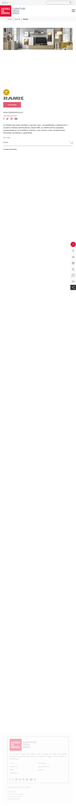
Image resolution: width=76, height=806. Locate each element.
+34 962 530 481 (10, 116)
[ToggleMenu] (73, 10)
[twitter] (73, 269)
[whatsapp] (73, 275)
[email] (73, 281)
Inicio (10, 19)
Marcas (17, 19)
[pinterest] (73, 263)
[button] (73, 10)
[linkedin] (73, 257)
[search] (60, 3)
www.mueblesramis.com (13, 112)
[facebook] (73, 250)
